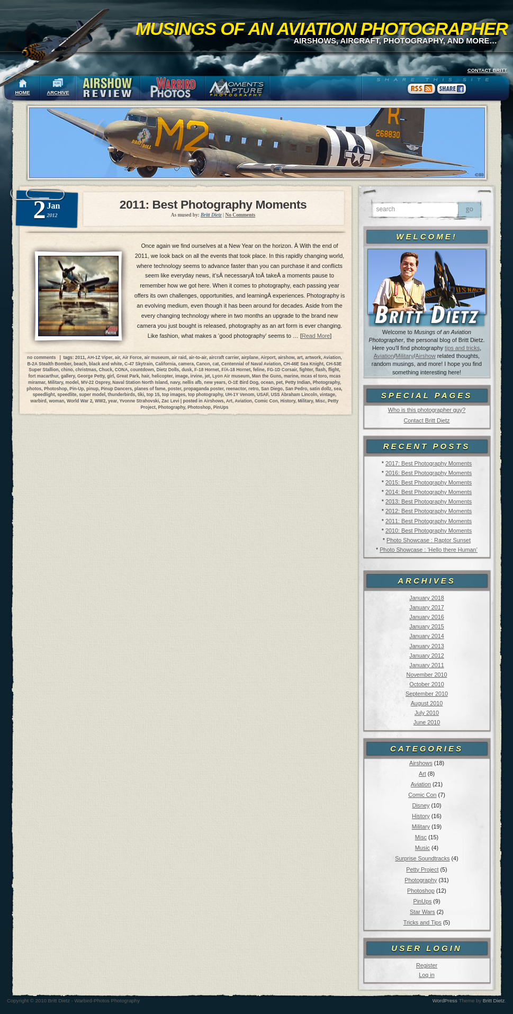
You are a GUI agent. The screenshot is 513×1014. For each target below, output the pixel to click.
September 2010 (427, 693)
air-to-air (198, 357)
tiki (141, 394)
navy (174, 382)
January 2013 (426, 646)
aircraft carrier (224, 357)
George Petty (91, 376)
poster (174, 388)
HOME (22, 92)
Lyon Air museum (230, 376)
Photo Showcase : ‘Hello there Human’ (429, 549)
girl (110, 376)
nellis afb (191, 382)
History (421, 816)
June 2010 (426, 722)
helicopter (162, 376)
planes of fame (150, 388)
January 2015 (426, 626)
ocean (266, 382)
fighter (306, 369)
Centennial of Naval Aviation (251, 363)
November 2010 (427, 674)
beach (80, 363)
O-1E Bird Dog (243, 382)
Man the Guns (266, 376)
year (112, 400)
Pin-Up (76, 388)
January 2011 (426, 665)
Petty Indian (297, 382)
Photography (420, 880)
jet (207, 376)
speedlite (66, 394)
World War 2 (79, 400)
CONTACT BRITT (487, 70)
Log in (426, 975)
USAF (262, 394)
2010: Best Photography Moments (428, 530)
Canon (203, 363)
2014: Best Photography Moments (428, 492)
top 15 (153, 394)
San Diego (272, 388)
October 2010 (426, 684)
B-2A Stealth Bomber (49, 363)
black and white (105, 363)
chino (67, 369)
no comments (41, 357)
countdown (142, 369)
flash (321, 369)
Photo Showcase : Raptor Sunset (428, 540)
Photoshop (421, 890)
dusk (187, 369)
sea (337, 388)
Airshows (421, 763)
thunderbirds (122, 394)
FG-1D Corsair (281, 369)
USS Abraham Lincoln (294, 394)
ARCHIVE (58, 92)
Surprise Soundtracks (422, 858)
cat (215, 363)
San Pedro (296, 388)
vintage (327, 394)
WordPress (445, 1000)
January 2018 (426, 598)
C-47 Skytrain (138, 363)
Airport (267, 357)
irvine (196, 376)
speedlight (44, 394)
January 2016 (426, 617)
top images (173, 394)
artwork (313, 357)
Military (404, 356)
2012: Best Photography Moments (428, 511)
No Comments (240, 215)
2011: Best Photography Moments (428, 521)
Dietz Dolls (167, 369)
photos (33, 388)
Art (422, 773)
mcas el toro (314, 376)
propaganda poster (203, 388)
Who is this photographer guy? (426, 410)
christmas (85, 369)
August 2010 (427, 703)
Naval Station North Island (139, 382)
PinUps (422, 901)
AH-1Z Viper (99, 357)
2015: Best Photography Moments (428, 482)
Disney (420, 805)
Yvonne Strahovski (139, 400)
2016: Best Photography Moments (428, 473)
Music (422, 848)
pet (279, 382)
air (117, 357)
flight (333, 369)
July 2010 (427, 713)
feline (259, 369)
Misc (421, 837)
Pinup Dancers (116, 388)
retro (253, 388)
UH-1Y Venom (239, 394)
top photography (205, 394)
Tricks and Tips (422, 922)
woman (56, 400)
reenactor (236, 388)
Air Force (132, 357)
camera (186, 363)
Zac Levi (170, 400)
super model (92, 394)
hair (145, 376)
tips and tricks (462, 348)
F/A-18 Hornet (235, 369)
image (181, 376)
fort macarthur (44, 376)
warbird (38, 400)
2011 (80, 357)
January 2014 (426, 636)
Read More (316, 336)
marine (291, 376)
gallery (68, 376)
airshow (286, 357)
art (300, 357)
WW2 (100, 400)
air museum (156, 357)
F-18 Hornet (206, 369)
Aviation (384, 356)
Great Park (127, 376)
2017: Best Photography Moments (428, 463)
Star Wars (422, 912)
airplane (249, 357)
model (72, 382)
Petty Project (422, 869)
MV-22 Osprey (95, 382)
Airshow (425, 356)
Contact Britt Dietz (426, 420)
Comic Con (422, 795)
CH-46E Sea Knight (303, 363)
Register (426, 965)
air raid (179, 357)
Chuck (106, 369)
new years (215, 382)
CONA (121, 369)
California (165, 363)
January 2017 (426, 607)
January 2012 (426, 655)
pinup (92, 388)
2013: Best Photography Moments (428, 501)
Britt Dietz (494, 1000)
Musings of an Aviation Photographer (322, 29)
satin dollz (320, 388)
